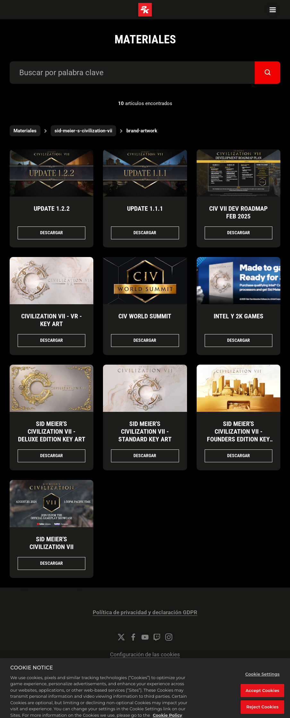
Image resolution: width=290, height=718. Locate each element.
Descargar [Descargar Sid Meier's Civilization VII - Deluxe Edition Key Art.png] (51, 455)
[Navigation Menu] (272, 9)
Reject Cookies (262, 710)
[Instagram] (168, 637)
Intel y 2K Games (238, 316)
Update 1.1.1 (145, 208)
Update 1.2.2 (52, 208)
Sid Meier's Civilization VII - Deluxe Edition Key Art (51, 431)
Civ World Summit (144, 316)
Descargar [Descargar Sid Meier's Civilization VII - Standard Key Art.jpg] (144, 455)
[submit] (267, 72)
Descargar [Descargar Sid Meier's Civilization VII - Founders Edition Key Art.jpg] (238, 455)
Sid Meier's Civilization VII (51, 543)
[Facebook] (133, 637)
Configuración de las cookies (145, 655)
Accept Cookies (262, 693)
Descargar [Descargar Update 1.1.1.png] (144, 232)
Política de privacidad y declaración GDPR (145, 612)
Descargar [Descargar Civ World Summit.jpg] (144, 340)
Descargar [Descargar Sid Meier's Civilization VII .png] (51, 563)
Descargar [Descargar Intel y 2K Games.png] (238, 340)
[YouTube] (145, 637)
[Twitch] (156, 637)
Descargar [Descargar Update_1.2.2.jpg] (51, 232)
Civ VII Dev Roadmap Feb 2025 (238, 212)
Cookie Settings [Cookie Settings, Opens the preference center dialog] (262, 677)
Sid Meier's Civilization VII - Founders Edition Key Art (238, 435)
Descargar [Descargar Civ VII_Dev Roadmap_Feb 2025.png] (238, 232)
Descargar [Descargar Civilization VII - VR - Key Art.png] (51, 340)
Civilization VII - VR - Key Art (51, 320)
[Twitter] (121, 637)
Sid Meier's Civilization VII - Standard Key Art (145, 431)
